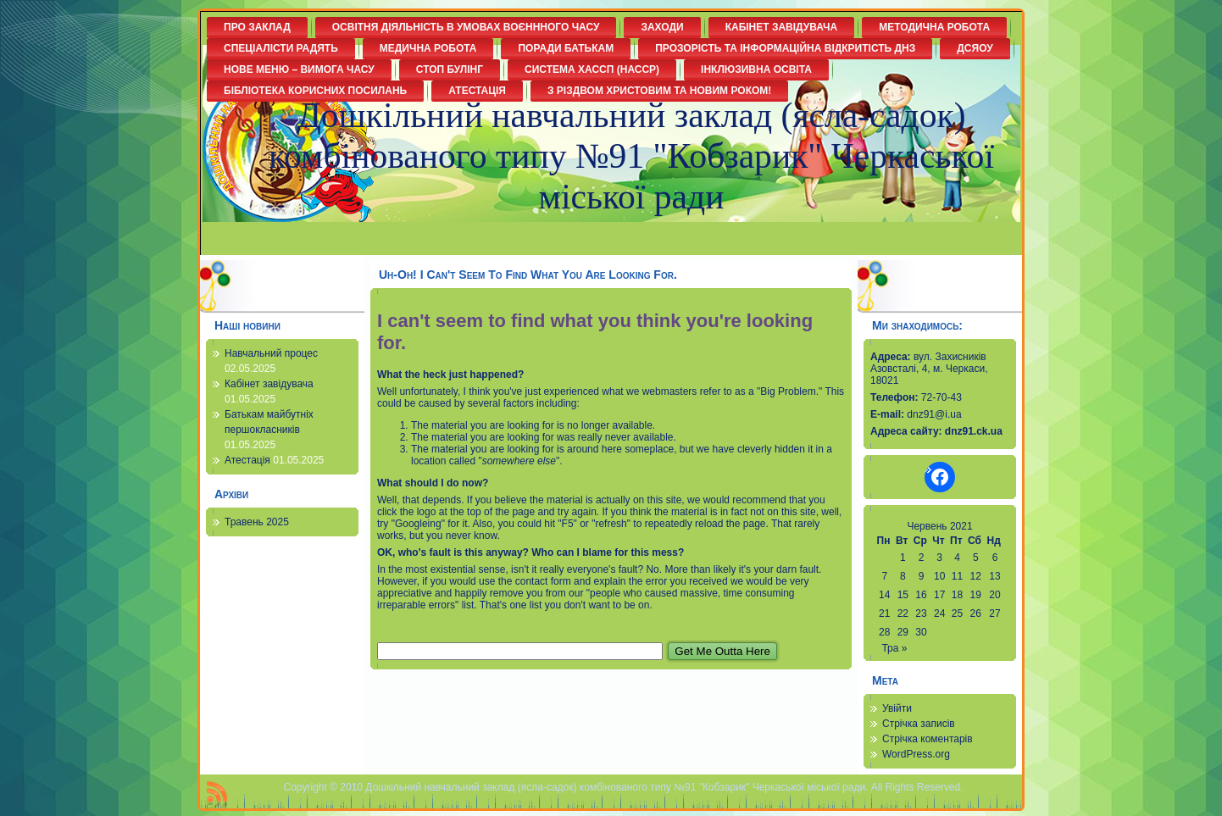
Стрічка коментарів (927, 739)
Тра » (894, 648)
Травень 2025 (257, 522)
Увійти (897, 708)
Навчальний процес (271, 353)
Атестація (247, 460)
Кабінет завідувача (269, 384)
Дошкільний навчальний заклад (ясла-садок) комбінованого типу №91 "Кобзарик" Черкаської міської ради (631, 156)
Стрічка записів (918, 724)
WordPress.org (916, 754)
